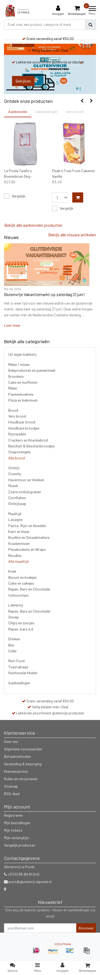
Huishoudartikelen (22, 672)
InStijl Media (62, 944)
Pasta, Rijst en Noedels (27, 525)
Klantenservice (16, 771)
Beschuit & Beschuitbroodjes (31, 446)
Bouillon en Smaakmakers (29, 537)
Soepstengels (19, 452)
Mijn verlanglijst (16, 837)
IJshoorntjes (18, 595)
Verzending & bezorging (23, 764)
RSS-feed (11, 793)
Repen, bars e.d (20, 629)
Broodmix (16, 376)
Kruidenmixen (19, 543)
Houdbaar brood (21, 422)
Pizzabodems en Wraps (27, 549)
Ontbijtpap (17, 503)
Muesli (13, 485)
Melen (12, 388)
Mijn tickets (13, 830)
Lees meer (12, 325)
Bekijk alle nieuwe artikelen (72, 234)
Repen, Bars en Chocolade (29, 589)
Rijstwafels (17, 434)
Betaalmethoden (17, 756)
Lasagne (15, 519)
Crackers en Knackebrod (28, 440)
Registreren (13, 815)
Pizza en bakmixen (23, 400)
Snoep (13, 617)
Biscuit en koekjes (22, 577)
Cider (12, 651)
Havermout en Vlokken (26, 480)
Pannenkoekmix (21, 394)
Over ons (11, 741)
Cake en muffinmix (23, 382)
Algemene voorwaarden (23, 749)
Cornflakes (17, 497)
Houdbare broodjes (23, 428)
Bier (11, 645)
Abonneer (86, 928)
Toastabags (18, 667)
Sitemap (11, 786)
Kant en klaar (19, 531)
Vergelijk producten (19, 845)
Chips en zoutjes (21, 623)
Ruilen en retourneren (21, 778)
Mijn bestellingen (17, 822)
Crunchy (14, 473)
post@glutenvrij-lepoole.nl (27, 881)
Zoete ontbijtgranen (24, 491)
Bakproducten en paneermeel (31, 370)
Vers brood (17, 416)
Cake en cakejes (21, 583)
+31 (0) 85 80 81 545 (21, 874)
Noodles (15, 555)
